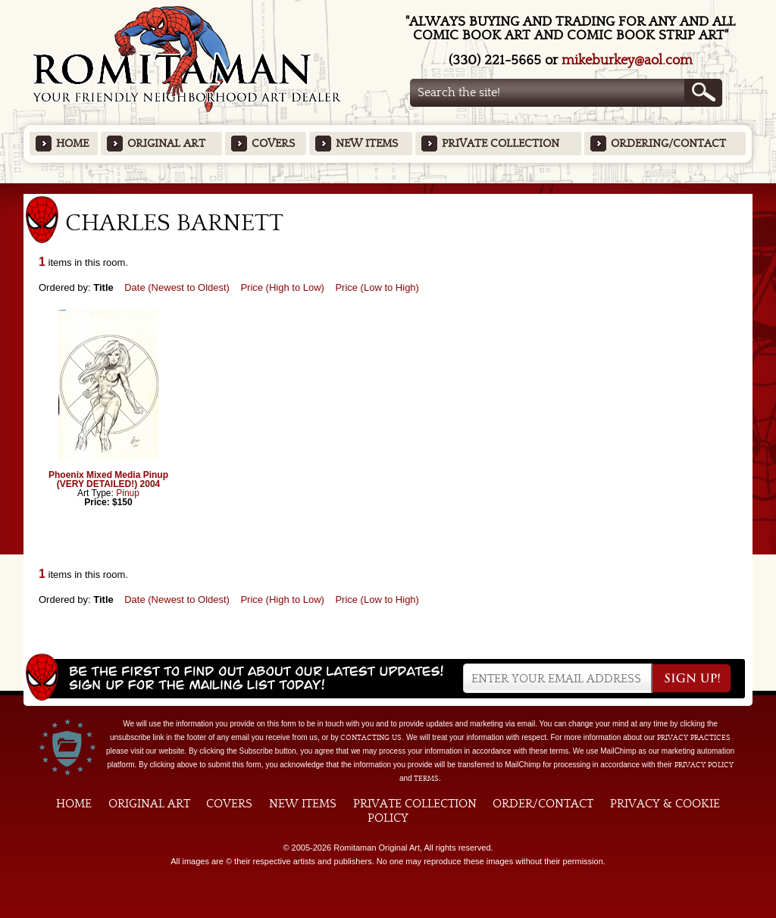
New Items (367, 143)
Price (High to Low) (282, 287)
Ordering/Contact (668, 143)
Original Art (166, 143)
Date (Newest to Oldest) (177, 287)
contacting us (371, 737)
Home (72, 143)
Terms (426, 778)
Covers (273, 143)
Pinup (127, 493)
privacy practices (694, 737)
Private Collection (500, 143)
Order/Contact (543, 803)
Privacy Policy (704, 765)
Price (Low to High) (377, 287)
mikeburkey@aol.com (627, 60)
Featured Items (388, 188)
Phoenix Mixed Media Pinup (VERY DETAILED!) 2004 (108, 479)
